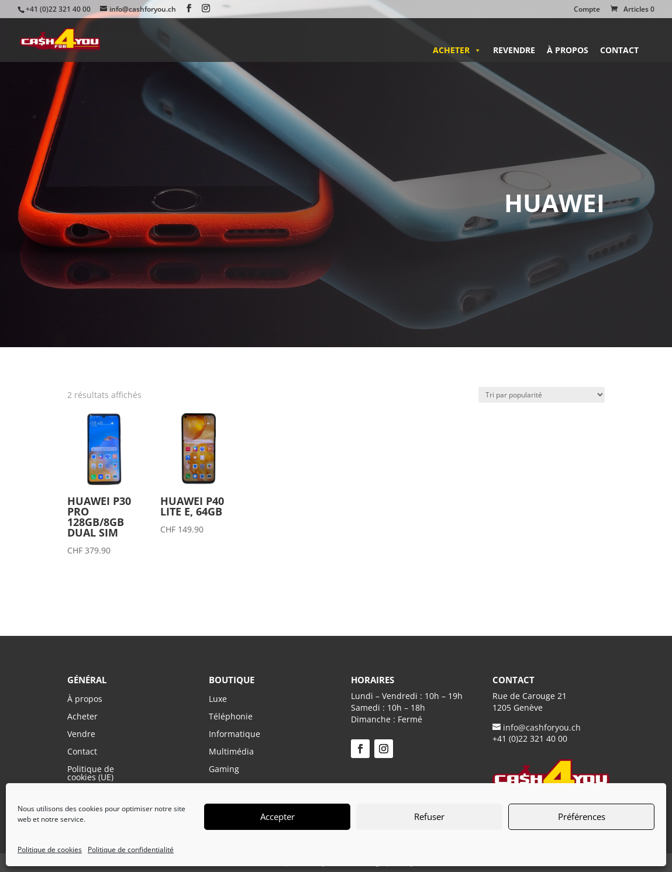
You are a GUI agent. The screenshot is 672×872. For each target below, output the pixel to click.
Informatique (234, 734)
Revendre (514, 50)
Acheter (457, 50)
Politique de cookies (50, 849)
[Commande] (541, 395)
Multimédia (231, 752)
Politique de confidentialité (131, 849)
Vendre (81, 733)
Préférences (581, 816)
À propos (567, 50)
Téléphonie (231, 717)
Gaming (224, 769)
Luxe (218, 699)
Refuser (429, 816)
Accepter (277, 816)
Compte (587, 10)
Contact (619, 50)
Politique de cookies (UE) (90, 772)
